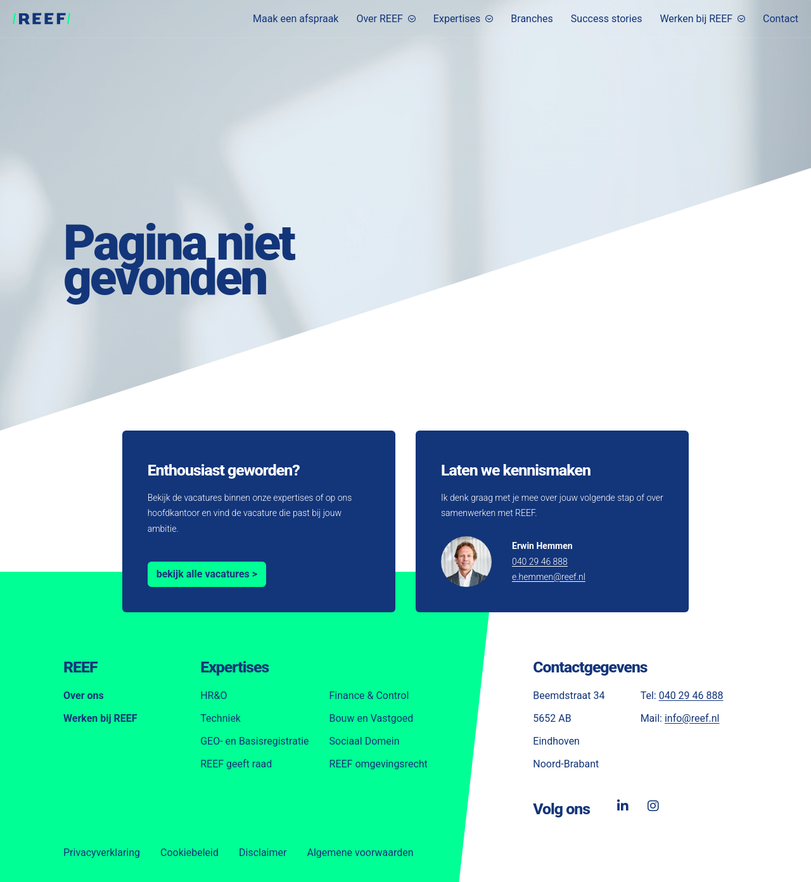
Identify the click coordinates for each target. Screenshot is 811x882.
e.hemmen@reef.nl (548, 577)
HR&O (213, 696)
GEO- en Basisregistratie (254, 741)
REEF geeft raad (236, 764)
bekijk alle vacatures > (206, 574)
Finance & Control (369, 696)
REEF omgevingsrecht (378, 764)
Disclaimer (262, 853)
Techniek (220, 718)
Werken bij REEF (100, 718)
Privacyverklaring (101, 853)
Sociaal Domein (364, 741)
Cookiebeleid (189, 853)
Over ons (83, 696)
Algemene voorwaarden (360, 853)
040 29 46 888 (540, 562)
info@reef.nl (692, 718)
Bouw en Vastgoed (371, 718)
